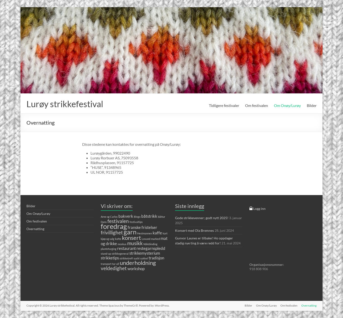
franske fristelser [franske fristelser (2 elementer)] (142, 227)
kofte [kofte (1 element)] (118, 238)
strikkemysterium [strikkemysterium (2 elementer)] (144, 253)
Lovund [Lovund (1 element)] (146, 238)
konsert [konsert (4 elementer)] (131, 237)
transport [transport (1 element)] (106, 263)
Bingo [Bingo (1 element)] (137, 216)
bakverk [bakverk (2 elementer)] (125, 216)
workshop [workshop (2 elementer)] (136, 268)
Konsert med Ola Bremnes (194, 230)
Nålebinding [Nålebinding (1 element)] (150, 244)
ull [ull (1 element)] (117, 263)
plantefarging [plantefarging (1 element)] (108, 248)
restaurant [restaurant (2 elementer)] (126, 248)
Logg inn (257, 209)
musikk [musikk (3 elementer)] (135, 243)
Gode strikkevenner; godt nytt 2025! (201, 218)
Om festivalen (256, 105)
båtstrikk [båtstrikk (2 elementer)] (149, 216)
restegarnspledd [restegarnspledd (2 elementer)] (150, 248)
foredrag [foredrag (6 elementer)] (114, 226)
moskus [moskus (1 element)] (122, 244)
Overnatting (35, 229)
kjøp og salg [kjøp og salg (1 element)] (107, 238)
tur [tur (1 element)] (114, 263)
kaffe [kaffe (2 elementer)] (157, 232)
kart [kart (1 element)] (165, 233)
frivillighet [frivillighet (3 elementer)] (112, 232)
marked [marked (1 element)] (155, 238)
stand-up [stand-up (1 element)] (106, 253)
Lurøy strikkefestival (64, 104)
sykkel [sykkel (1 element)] (144, 258)
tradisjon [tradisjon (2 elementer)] (156, 257)
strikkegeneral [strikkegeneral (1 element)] (120, 253)
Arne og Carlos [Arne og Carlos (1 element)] (109, 216)
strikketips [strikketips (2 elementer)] (110, 257)
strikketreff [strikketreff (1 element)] (126, 258)
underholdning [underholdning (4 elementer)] (138, 262)
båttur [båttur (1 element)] (161, 216)
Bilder (312, 105)
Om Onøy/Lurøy (287, 105)
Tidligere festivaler (224, 105)
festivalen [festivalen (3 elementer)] (118, 221)
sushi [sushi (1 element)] (137, 258)
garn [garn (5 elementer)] (130, 232)
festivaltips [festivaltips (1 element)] (136, 221)
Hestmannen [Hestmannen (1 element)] (144, 233)
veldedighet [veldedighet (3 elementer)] (114, 268)
